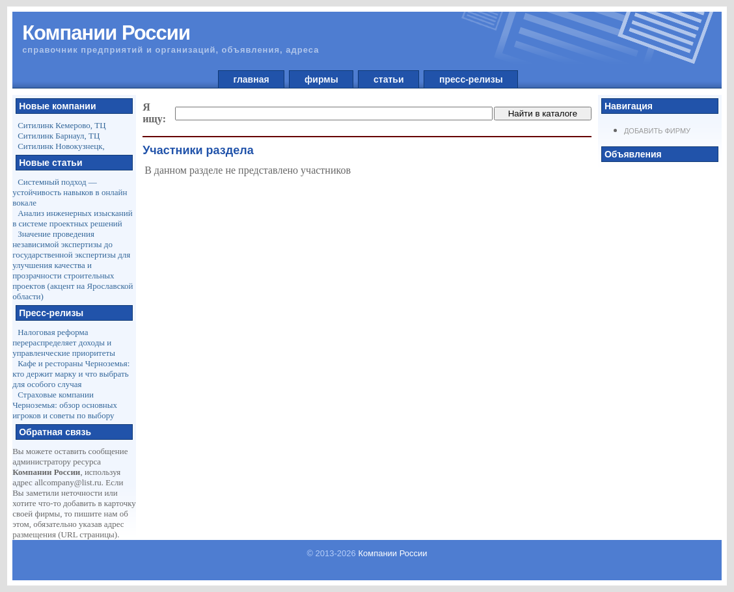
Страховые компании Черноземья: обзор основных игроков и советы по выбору (64, 405)
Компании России (392, 553)
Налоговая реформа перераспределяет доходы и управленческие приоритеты (63, 342)
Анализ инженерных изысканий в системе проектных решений (72, 218)
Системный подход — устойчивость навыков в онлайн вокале (69, 192)
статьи (388, 79)
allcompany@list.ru (68, 482)
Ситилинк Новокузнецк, (61, 146)
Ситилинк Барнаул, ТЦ (59, 136)
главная (251, 79)
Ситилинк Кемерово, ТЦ (62, 125)
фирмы (321, 79)
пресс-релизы (471, 79)
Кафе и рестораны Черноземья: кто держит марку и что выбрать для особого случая (70, 373)
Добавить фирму (657, 131)
